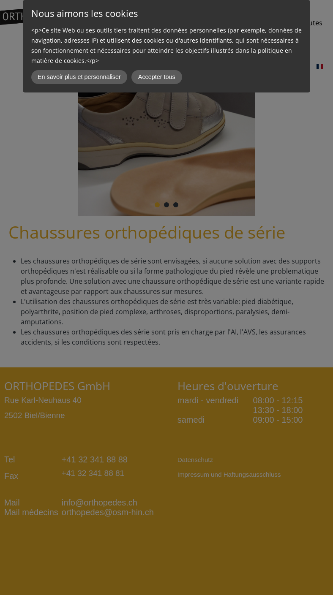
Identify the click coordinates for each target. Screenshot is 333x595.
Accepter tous (156, 76)
